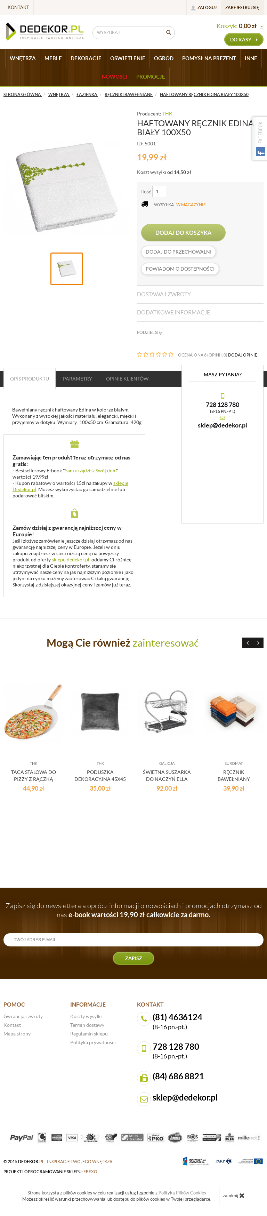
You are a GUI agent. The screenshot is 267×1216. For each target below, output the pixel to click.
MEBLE (53, 58)
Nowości (115, 77)
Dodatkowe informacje (173, 312)
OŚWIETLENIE (127, 58)
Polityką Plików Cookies (182, 1192)
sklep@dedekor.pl (222, 425)
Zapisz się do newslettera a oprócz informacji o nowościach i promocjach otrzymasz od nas (134, 910)
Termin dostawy (87, 1025)
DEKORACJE (86, 58)
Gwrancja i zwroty (23, 1016)
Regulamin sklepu (89, 1034)
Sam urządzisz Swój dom (90, 470)
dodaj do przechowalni (178, 252)
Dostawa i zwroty (164, 294)
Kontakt (18, 7)
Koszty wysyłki (86, 1016)
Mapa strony (17, 1034)
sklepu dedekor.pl (70, 559)
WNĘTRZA (23, 58)
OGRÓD (163, 58)
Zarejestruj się (242, 7)
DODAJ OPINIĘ (242, 355)
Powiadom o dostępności (180, 269)
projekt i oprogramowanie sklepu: (50, 1171)
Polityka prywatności (93, 1042)
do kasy (244, 39)
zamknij (234, 1195)
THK (167, 114)
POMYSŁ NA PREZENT (209, 58)
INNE (251, 58)
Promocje (150, 77)
